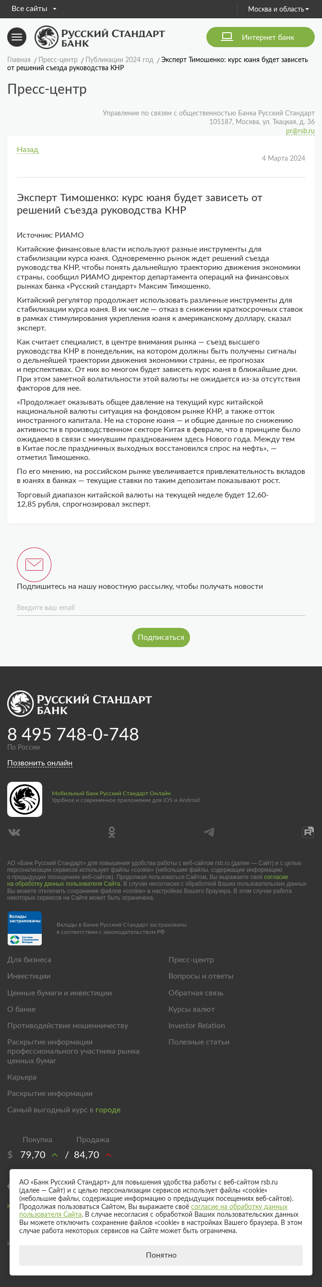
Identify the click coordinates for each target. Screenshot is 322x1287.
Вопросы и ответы (201, 976)
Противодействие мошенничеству (67, 1026)
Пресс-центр (191, 960)
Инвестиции (28, 976)
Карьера (21, 1077)
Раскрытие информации (50, 1093)
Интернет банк (268, 37)
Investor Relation (196, 1026)
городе (107, 1110)
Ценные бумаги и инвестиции (59, 993)
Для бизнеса (29, 960)
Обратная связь (196, 993)
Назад (27, 149)
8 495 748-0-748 (73, 735)
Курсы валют (191, 1009)
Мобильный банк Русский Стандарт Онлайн (111, 793)
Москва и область (278, 9)
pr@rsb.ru (300, 131)
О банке (21, 1009)
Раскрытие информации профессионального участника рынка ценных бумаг (73, 1051)
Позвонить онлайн (39, 763)
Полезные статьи (198, 1042)
